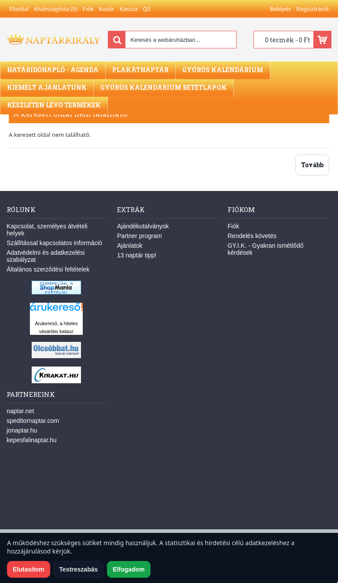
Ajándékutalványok (143, 226)
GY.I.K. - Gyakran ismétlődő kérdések (265, 249)
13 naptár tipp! (137, 255)
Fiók (233, 226)
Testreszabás (78, 569)
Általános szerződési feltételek (48, 269)
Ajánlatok (130, 245)
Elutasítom (28, 569)
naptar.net (20, 410)
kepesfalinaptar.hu (32, 440)
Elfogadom (128, 569)
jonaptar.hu (22, 430)
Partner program (139, 235)
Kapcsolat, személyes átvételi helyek (47, 230)
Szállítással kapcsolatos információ (54, 242)
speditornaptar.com (33, 420)
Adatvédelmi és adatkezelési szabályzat (45, 256)
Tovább (312, 165)
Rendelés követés (252, 235)
